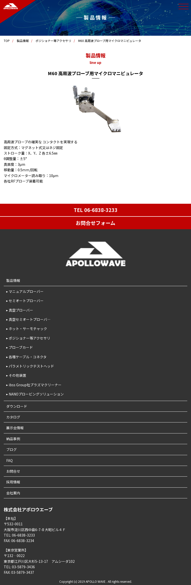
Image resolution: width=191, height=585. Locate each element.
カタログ (13, 416)
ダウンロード (16, 406)
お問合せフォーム (95, 222)
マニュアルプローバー (26, 291)
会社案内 (13, 492)
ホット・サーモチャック (28, 328)
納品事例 (13, 438)
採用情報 (13, 481)
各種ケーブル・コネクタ (28, 356)
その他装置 (17, 375)
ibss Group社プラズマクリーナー (35, 384)
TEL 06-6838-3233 (96, 209)
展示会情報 (15, 427)
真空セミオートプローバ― (30, 319)
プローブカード (21, 347)
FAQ (9, 460)
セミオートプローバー (26, 300)
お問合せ (13, 471)
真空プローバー (21, 310)
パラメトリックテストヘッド (31, 366)
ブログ (11, 449)
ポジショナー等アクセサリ (53, 40)
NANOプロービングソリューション (36, 393)
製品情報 (23, 40)
